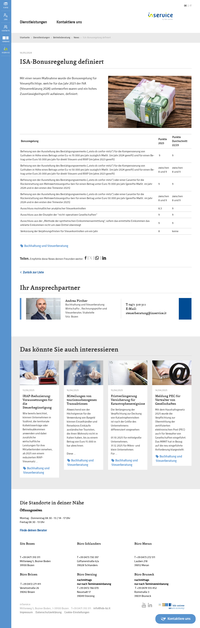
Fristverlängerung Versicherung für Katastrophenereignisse (128, 400)
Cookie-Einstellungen (76, 612)
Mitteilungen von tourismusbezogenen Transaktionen (82, 400)
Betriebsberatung (61, 37)
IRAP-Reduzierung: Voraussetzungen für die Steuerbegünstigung (37, 401)
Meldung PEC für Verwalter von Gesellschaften (167, 400)
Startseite (25, 37)
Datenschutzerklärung (48, 612)
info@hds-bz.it (101, 608)
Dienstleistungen (33, 22)
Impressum (26, 612)
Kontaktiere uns (69, 22)
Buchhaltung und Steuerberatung (44, 246)
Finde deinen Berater (33, 530)
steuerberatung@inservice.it (146, 313)
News (76, 37)
